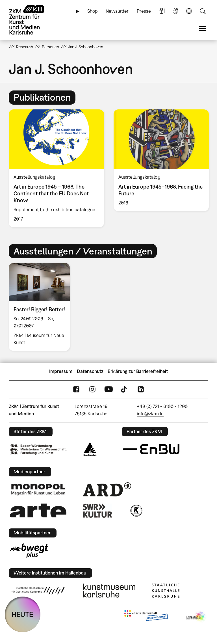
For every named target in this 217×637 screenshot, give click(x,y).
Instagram (92, 389)
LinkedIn (140, 389)
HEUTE (22, 614)
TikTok (124, 389)
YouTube (108, 389)
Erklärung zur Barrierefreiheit (138, 371)
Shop (92, 11)
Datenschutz (90, 371)
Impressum (60, 371)
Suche (202, 11)
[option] (56, 168)
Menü (202, 28)
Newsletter (117, 11)
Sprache (189, 11)
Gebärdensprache (175, 11)
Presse (144, 11)
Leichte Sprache (161, 11)
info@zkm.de (150, 413)
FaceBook (76, 389)
